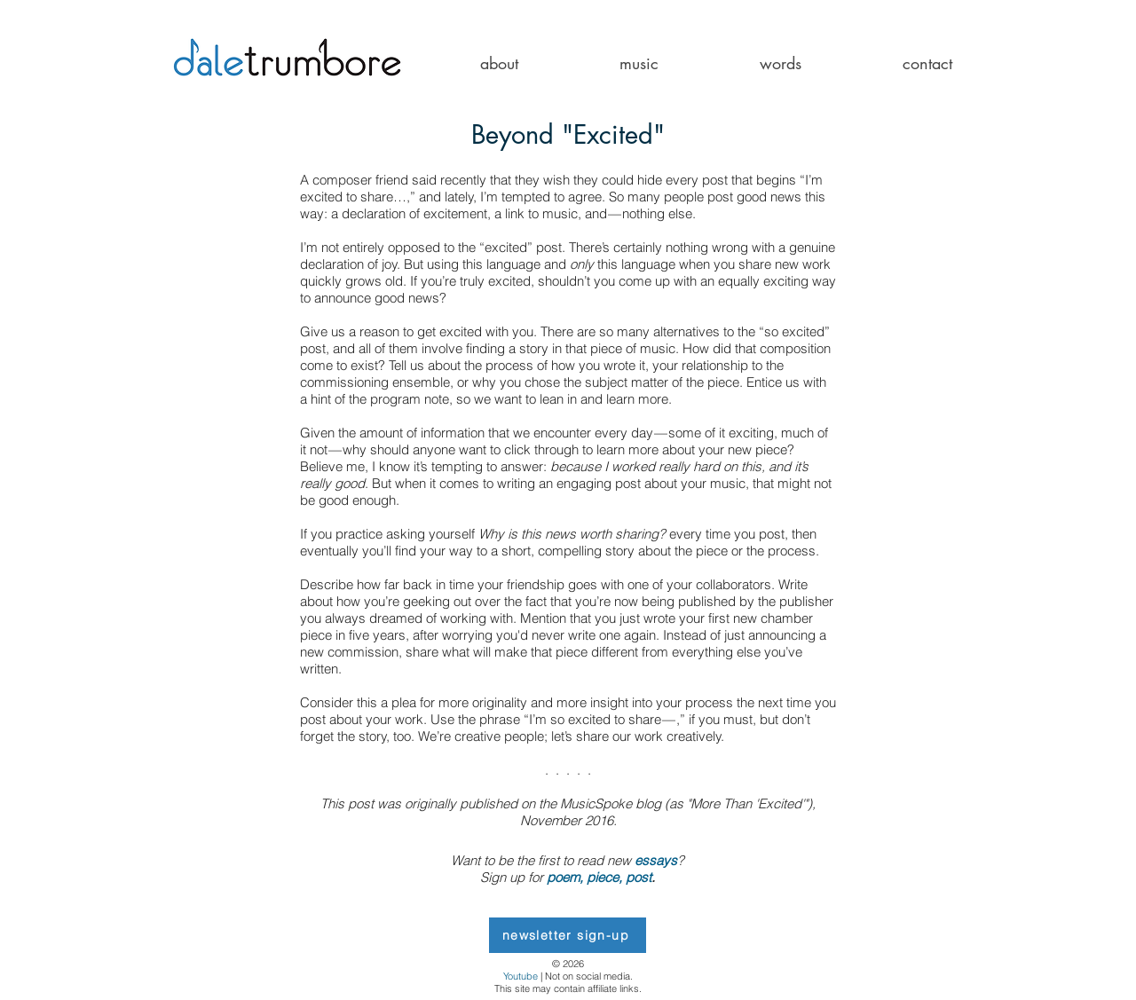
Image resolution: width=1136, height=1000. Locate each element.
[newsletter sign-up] (567, 935)
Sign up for (511, 877)
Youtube (520, 976)
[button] (499, 63)
